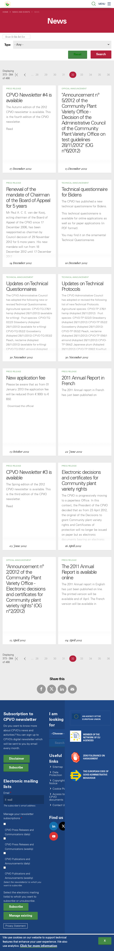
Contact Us (59, 805)
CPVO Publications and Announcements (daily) (17, 861)
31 (64, 74)
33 (82, 74)
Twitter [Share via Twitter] (51, 689)
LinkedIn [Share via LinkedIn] (62, 689)
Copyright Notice (57, 782)
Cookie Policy (61, 788)
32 (73, 74)
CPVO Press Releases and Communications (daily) (19, 832)
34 (91, 74)
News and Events (21, 12)
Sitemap (58, 767)
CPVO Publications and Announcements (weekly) (19, 876)
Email (6, 793)
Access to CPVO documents (57, 797)
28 (38, 74)
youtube (55, 840)
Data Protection (55, 774)
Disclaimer (16, 758)
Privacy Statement (15, 925)
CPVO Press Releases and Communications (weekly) (19, 846)
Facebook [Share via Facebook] (41, 689)
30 (55, 74)
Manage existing (20, 915)
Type (7, 44)
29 (47, 74)
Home (5, 12)
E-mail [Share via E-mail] (72, 689)
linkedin (55, 829)
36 (109, 74)
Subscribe (16, 767)
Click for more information (38, 946)
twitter (65, 829)
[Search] (59, 733)
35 (100, 74)
